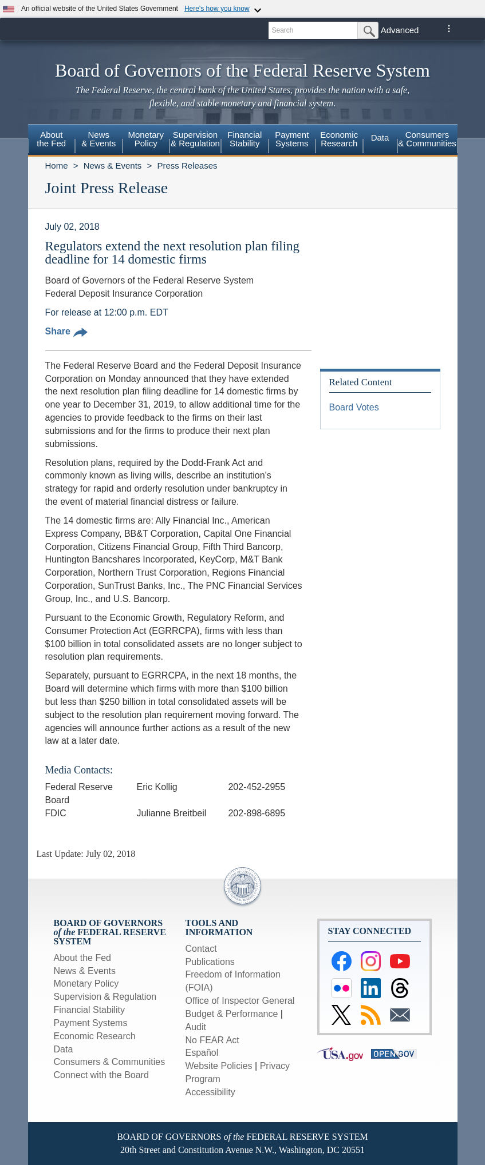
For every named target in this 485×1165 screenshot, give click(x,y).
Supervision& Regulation (195, 139)
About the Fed (83, 958)
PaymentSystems (292, 139)
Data (380, 137)
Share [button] (66, 331)
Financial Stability (89, 1010)
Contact (201, 948)
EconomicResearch (339, 139)
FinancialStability (244, 139)
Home (56, 165)
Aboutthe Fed (51, 139)
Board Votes (354, 407)
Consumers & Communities (427, 139)
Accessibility (210, 1092)
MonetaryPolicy (146, 139)
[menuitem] (52, 141)
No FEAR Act (212, 1040)
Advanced (400, 30)
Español (202, 1053)
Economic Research (95, 1036)
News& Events (98, 139)
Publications (210, 962)
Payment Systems (91, 1023)
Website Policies (219, 1066)
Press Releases (187, 165)
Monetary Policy (86, 983)
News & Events (113, 165)
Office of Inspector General (240, 1001)
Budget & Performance (232, 1014)
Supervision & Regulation (105, 997)
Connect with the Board (101, 1075)
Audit (196, 1027)
